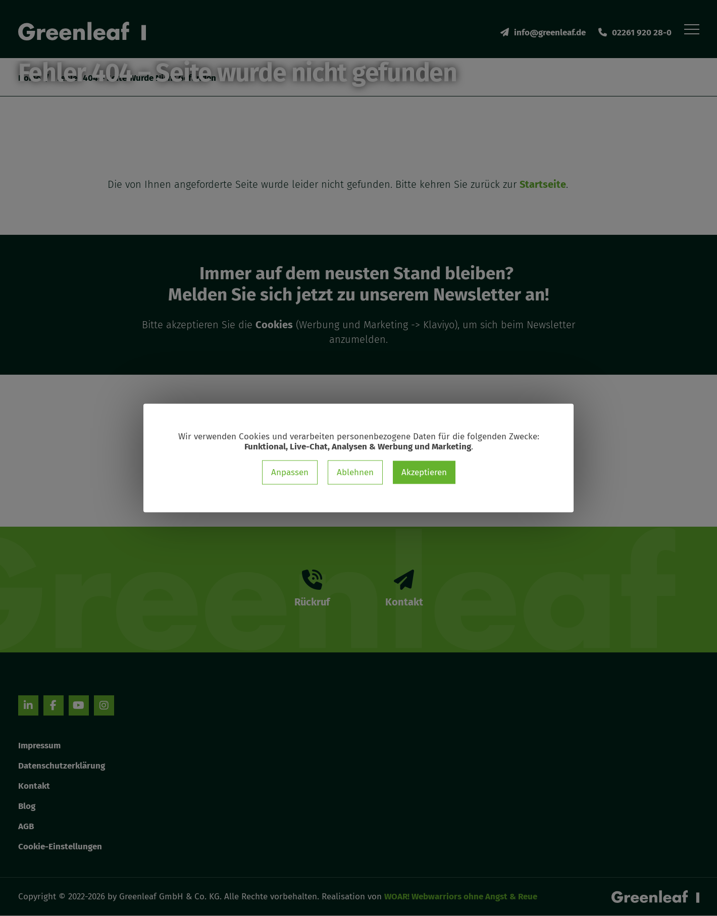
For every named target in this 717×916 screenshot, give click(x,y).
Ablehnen (355, 472)
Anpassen (290, 472)
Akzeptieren (424, 472)
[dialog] (358, 458)
